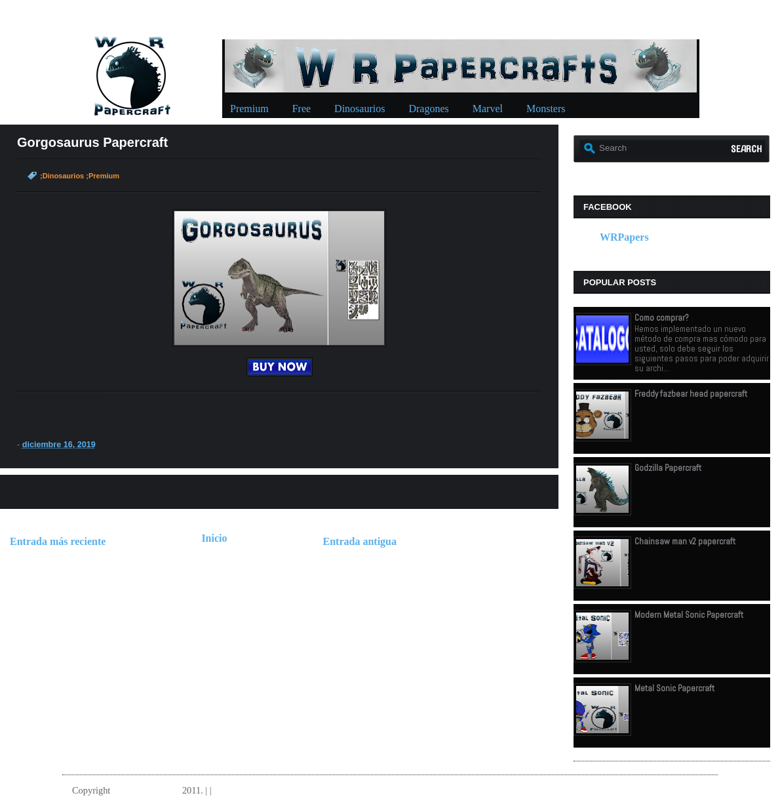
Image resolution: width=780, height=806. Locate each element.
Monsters (546, 108)
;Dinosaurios (62, 176)
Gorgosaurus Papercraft (92, 142)
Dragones (428, 108)
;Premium (102, 176)
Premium (249, 108)
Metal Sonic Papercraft (674, 688)
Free (301, 108)
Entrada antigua (360, 541)
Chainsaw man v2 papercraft (684, 541)
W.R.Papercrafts (146, 790)
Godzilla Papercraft (667, 468)
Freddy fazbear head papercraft (690, 393)
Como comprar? (661, 317)
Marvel (488, 108)
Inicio (214, 538)
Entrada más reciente (58, 541)
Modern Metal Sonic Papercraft (688, 614)
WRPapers (624, 237)
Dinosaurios (359, 108)
